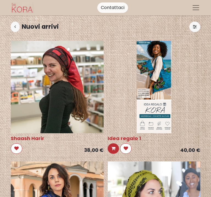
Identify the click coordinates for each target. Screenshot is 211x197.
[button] (16, 148)
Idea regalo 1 (124, 138)
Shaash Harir (27, 138)
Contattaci (112, 7)
